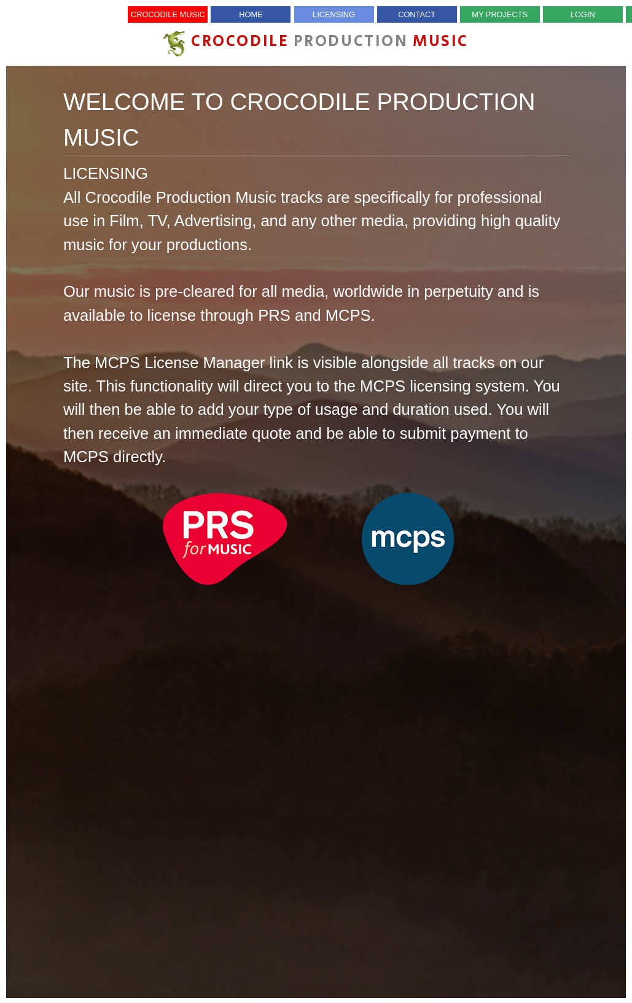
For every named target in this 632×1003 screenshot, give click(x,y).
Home (250, 14)
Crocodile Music (168, 14)
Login (583, 14)
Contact (416, 14)
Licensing (334, 14)
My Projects (500, 14)
